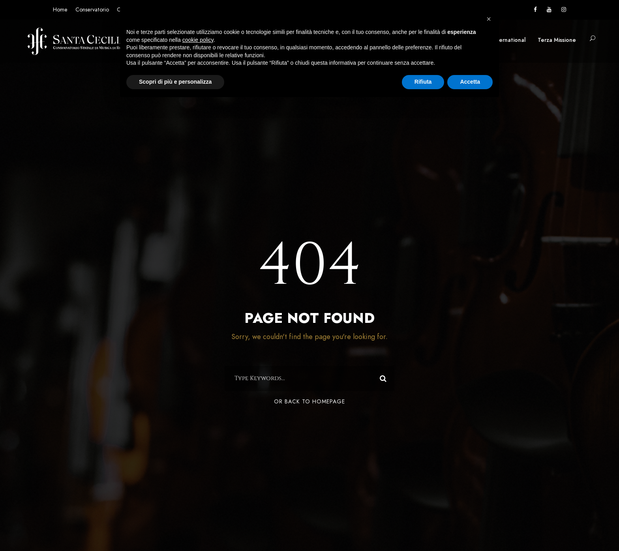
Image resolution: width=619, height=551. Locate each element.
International (509, 40)
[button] (488, 19)
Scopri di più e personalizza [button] (175, 82)
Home (60, 9)
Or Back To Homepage (309, 401)
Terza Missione (557, 40)
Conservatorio (92, 9)
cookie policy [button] (198, 40)
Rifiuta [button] (423, 82)
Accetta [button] (470, 82)
